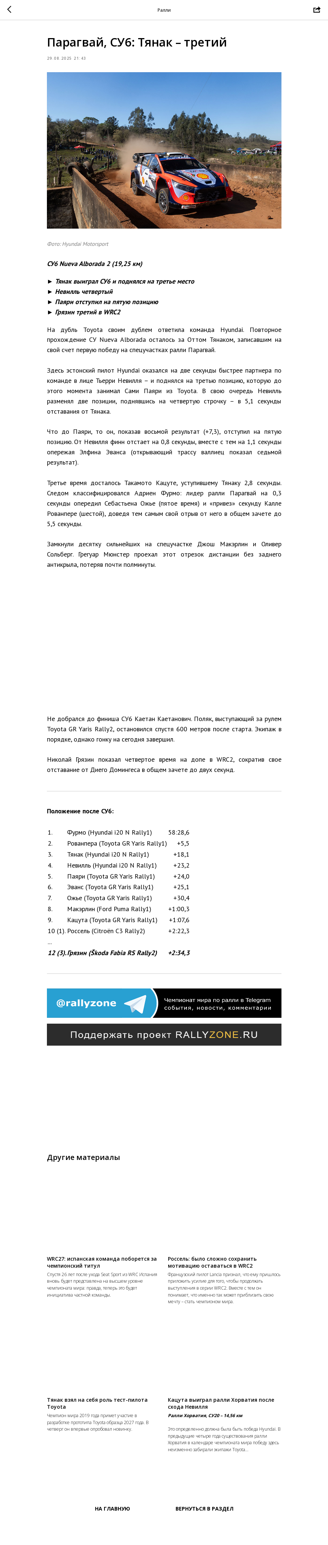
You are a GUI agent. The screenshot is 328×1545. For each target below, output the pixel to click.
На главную (112, 1537)
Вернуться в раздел (204, 1537)
